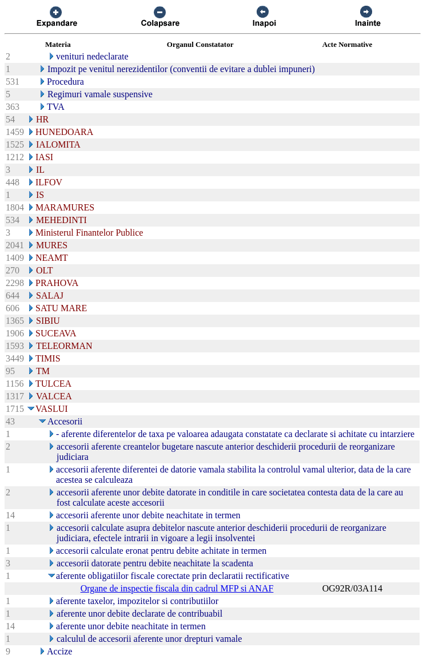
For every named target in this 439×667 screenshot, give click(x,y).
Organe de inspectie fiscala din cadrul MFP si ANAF (177, 588)
